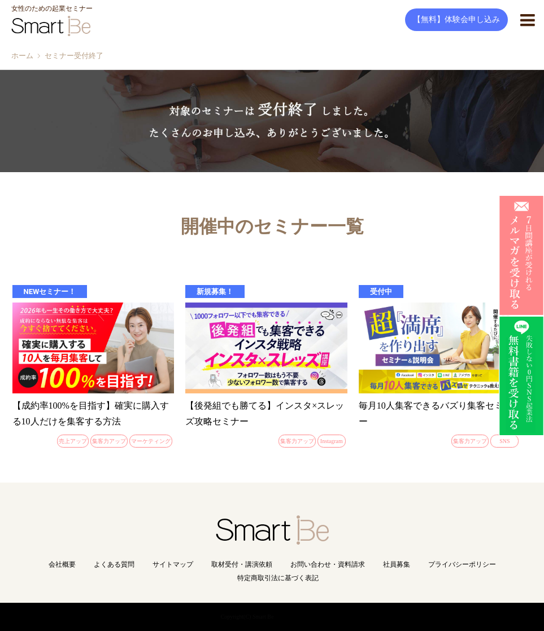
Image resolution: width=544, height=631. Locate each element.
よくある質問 (114, 564)
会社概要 (62, 564)
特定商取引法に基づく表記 (278, 578)
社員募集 (396, 564)
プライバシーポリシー (462, 564)
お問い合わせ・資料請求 (327, 564)
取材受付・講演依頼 (241, 564)
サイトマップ (173, 564)
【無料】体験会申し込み (456, 19)
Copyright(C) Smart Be (247, 617)
